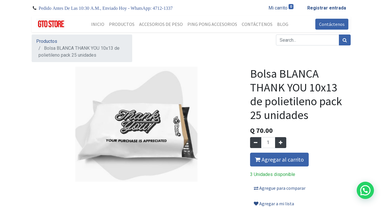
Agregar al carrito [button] (279, 159)
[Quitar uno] (255, 142)
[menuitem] (98, 24)
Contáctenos (332, 24)
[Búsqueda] (345, 39)
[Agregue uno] (280, 142)
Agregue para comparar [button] (280, 188)
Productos (46, 41)
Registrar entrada (326, 8)
